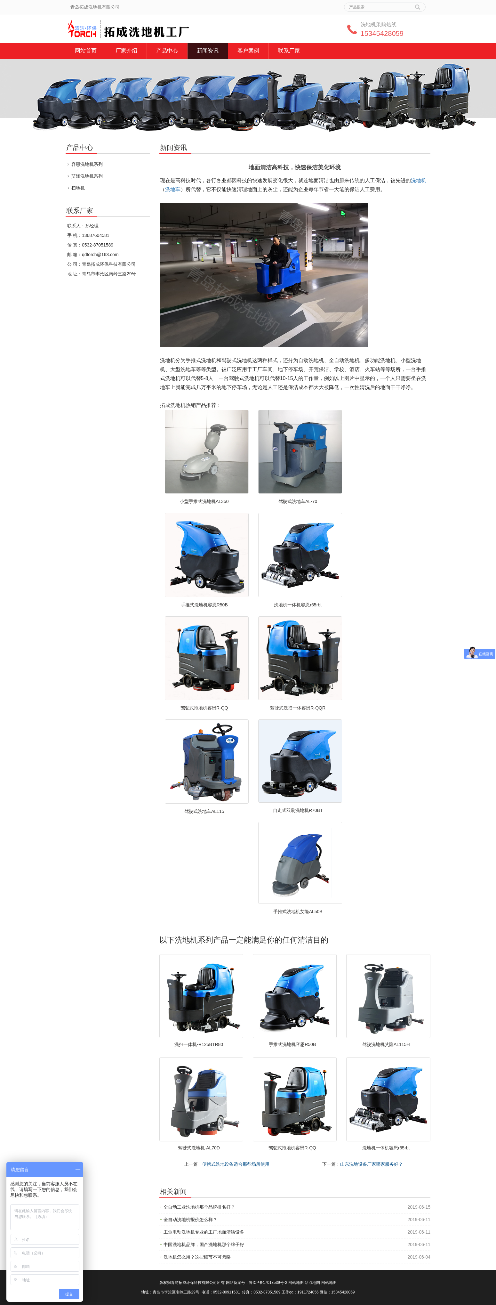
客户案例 (248, 51)
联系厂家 (289, 51)
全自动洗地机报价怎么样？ (190, 1219)
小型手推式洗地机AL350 (204, 501)
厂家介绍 (126, 51)
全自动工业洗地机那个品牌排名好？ (199, 1207)
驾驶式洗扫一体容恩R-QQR (297, 707)
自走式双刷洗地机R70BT (298, 810)
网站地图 (296, 1282)
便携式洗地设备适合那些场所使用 (235, 1164)
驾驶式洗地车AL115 (204, 811)
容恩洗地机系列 (87, 164)
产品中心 (167, 51)
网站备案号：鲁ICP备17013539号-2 (256, 1282)
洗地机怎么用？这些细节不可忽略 (197, 1257)
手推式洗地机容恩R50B (204, 604)
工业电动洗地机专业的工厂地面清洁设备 (204, 1232)
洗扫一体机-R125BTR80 (198, 1044)
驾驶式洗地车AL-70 (297, 501)
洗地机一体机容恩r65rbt (298, 604)
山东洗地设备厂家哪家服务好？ (371, 1164)
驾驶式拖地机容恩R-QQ (204, 707)
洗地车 (172, 189)
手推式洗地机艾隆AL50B (298, 911)
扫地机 (78, 187)
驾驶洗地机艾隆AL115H (386, 1044)
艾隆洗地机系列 (87, 176)
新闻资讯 (208, 51)
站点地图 (312, 1282)
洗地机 (418, 180)
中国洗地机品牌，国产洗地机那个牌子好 (204, 1244)
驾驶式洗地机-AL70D (199, 1147)
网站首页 (86, 51)
